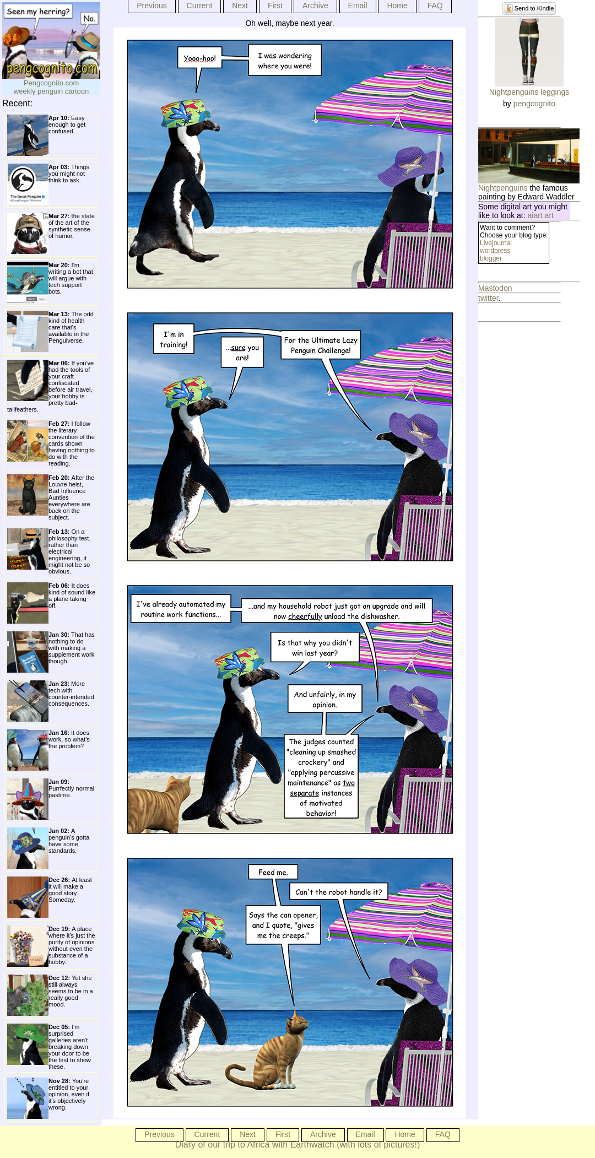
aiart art (541, 215)
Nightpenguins (503, 187)
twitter (488, 298)
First (275, 5)
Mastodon (495, 288)
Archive (315, 5)
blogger (491, 258)
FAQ (435, 5)
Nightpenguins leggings (529, 92)
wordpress (495, 251)
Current (200, 5)
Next (240, 5)
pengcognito (534, 103)
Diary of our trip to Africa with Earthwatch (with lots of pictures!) (297, 1144)
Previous (151, 5)
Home (397, 5)
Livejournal (496, 243)
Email (357, 5)
